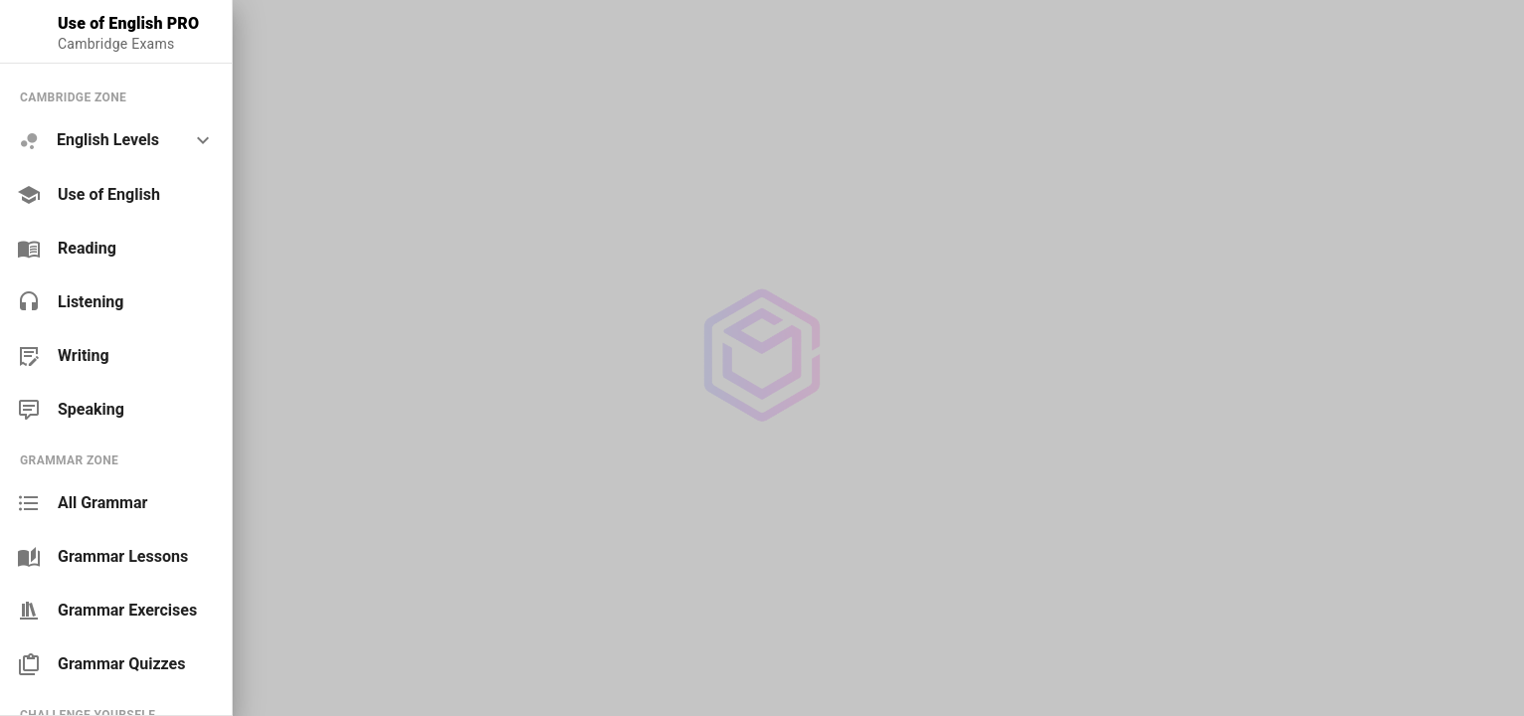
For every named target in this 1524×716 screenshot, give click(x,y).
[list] (116, 253)
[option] (116, 140)
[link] (116, 195)
